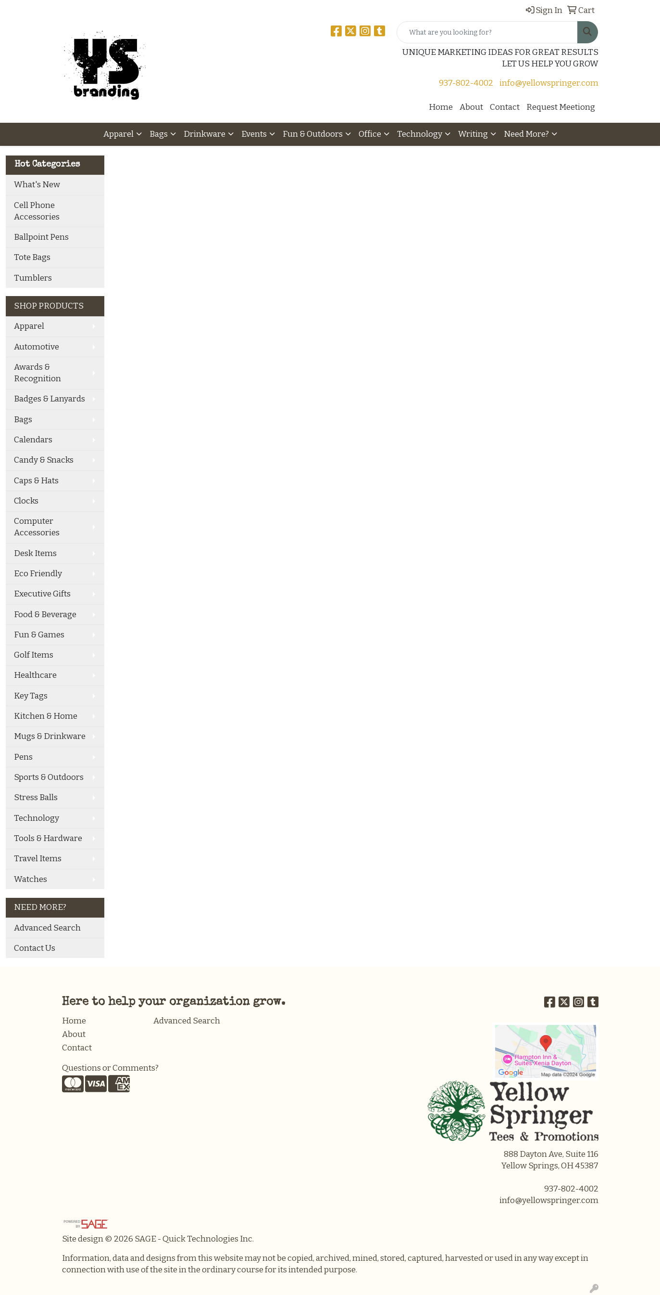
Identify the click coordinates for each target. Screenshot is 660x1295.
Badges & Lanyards (49, 399)
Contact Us (34, 948)
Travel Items (38, 859)
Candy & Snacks (44, 460)
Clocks (26, 501)
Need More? (526, 134)
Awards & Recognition (37, 373)
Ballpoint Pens (41, 237)
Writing (473, 134)
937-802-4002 (466, 83)
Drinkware (204, 134)
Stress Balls (36, 797)
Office (370, 134)
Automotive (36, 347)
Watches (30, 879)
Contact (505, 107)
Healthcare (35, 675)
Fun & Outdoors (313, 134)
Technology (419, 134)
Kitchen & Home (45, 716)
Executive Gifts (42, 594)
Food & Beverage (45, 614)
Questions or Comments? (110, 1068)
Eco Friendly (38, 574)
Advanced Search (47, 928)
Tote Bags (32, 257)
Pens (23, 757)
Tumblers (33, 278)
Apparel (118, 134)
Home (441, 107)
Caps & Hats (36, 481)
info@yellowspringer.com (548, 83)
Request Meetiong (560, 107)
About (471, 107)
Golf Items (33, 655)
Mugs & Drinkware (50, 736)
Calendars (33, 440)
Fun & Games (39, 635)
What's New (37, 185)
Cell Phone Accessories (37, 211)
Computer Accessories (37, 527)
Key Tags (31, 696)
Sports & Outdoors (49, 777)
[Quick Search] (487, 32)
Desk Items (35, 553)
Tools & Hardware (48, 838)
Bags (158, 134)
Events (254, 134)
